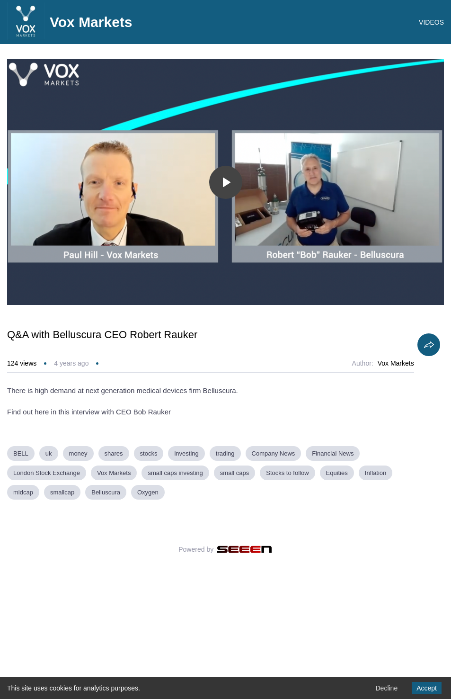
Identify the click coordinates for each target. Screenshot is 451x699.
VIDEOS (431, 22)
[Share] (428, 459)
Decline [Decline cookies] (386, 688)
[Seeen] (244, 664)
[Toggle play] (225, 296)
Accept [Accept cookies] (426, 688)
